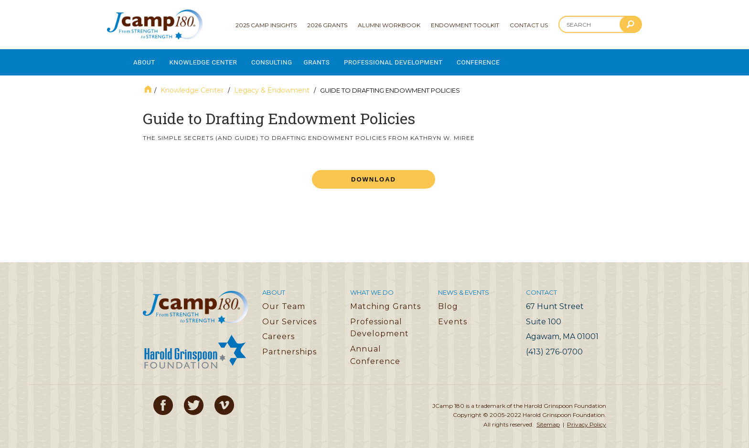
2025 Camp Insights (266, 25)
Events (452, 316)
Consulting (284, 60)
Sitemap (548, 419)
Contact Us (529, 25)
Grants (332, 60)
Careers (278, 331)
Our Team (283, 301)
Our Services (289, 316)
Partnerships (289, 347)
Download (373, 174)
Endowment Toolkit (465, 25)
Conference (506, 60)
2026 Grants (327, 25)
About (144, 60)
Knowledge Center (209, 60)
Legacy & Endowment (272, 85)
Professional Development (414, 60)
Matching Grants (385, 301)
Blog (448, 301)
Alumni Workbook (389, 25)
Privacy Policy (586, 419)
